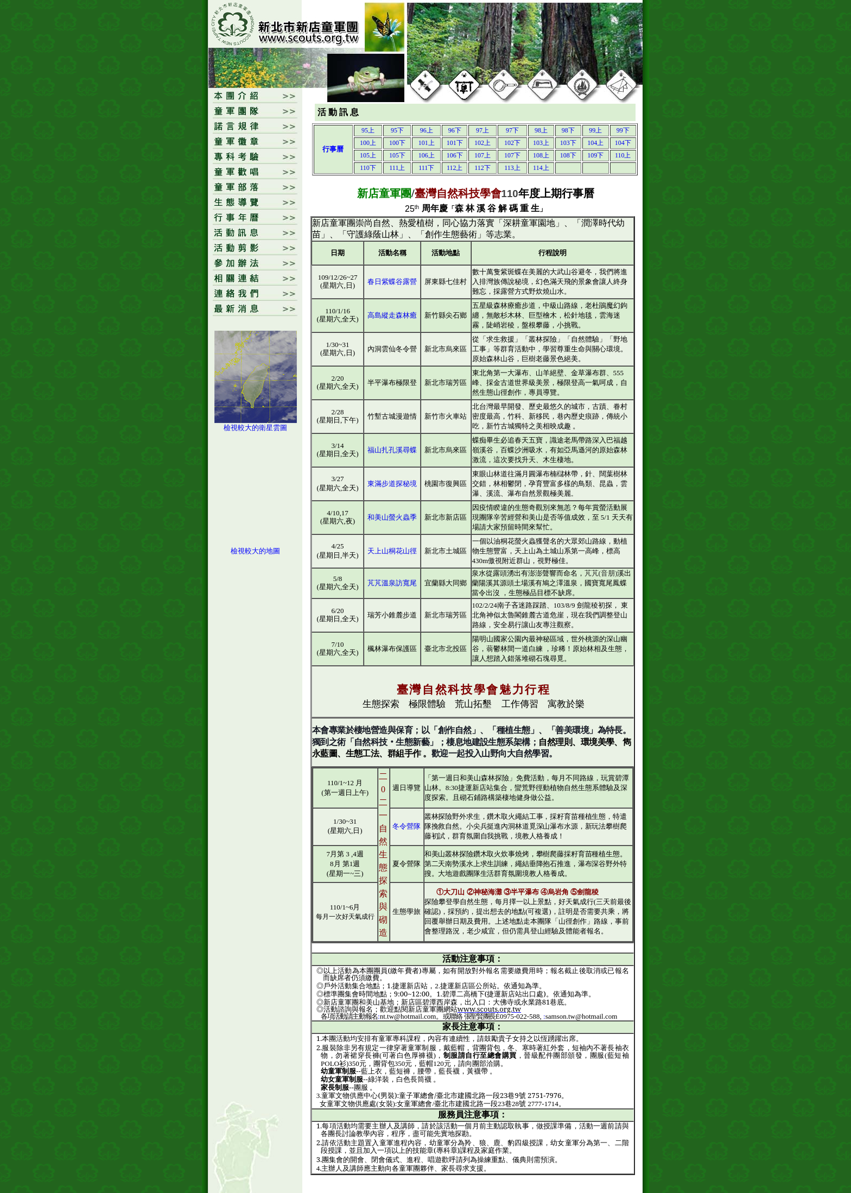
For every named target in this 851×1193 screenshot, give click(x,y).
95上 (367, 130)
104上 (595, 143)
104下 (623, 143)
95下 (397, 130)
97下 (512, 130)
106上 (426, 155)
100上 (368, 143)
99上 (595, 130)
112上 (455, 168)
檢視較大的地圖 (255, 551)
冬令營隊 (406, 826)
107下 (512, 155)
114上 (541, 168)
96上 (426, 130)
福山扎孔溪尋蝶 (392, 450)
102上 (482, 143)
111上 (397, 168)
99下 (623, 130)
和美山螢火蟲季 (392, 517)
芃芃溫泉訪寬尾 (392, 583)
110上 (623, 155)
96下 (454, 130)
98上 (541, 130)
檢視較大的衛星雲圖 (255, 428)
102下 (512, 143)
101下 (455, 143)
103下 (568, 143)
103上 (541, 143)
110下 (368, 168)
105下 (397, 155)
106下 (455, 155)
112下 (482, 168)
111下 (426, 168)
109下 (595, 155)
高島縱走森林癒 (392, 315)
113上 (512, 168)
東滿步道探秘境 (392, 483)
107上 (482, 155)
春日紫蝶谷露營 (392, 281)
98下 (568, 130)
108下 (568, 155)
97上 (482, 130)
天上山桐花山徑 (392, 551)
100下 (397, 143)
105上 (368, 155)
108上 (541, 155)
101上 (426, 143)
